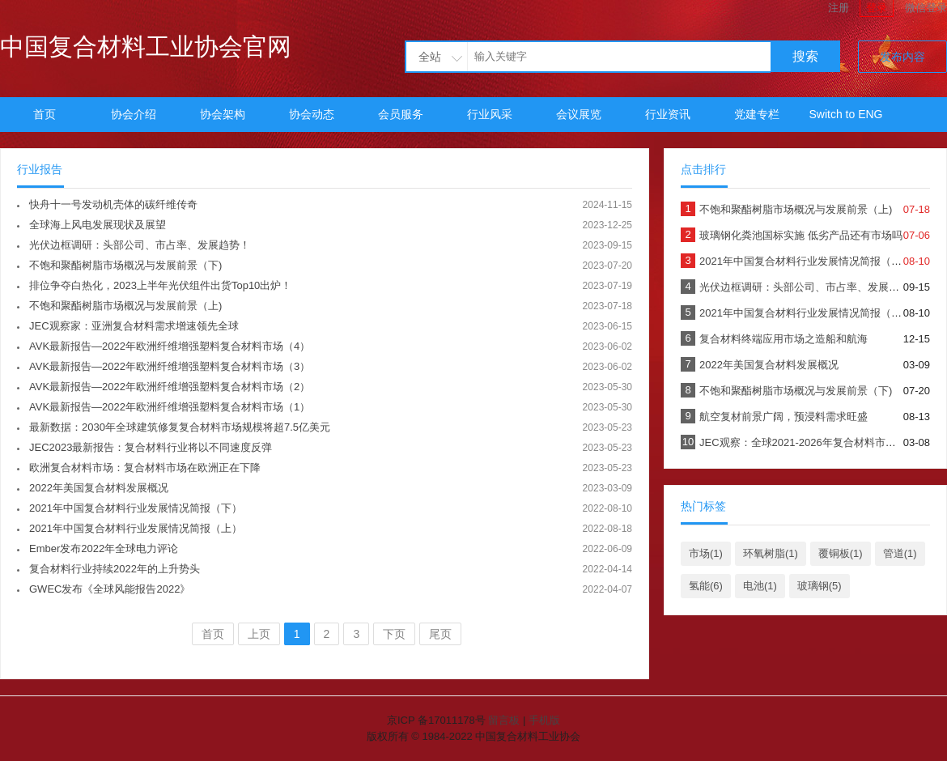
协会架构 (222, 114)
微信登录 (926, 8)
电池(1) (760, 586)
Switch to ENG (845, 114)
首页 (44, 114)
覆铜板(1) (840, 553)
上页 (259, 633)
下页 (394, 633)
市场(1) (706, 553)
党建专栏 (756, 114)
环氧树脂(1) (770, 553)
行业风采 (489, 114)
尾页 (440, 633)
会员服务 (400, 114)
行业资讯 (667, 114)
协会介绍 (133, 114)
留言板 (504, 720)
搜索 (805, 56)
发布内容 (902, 56)
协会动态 (311, 114)
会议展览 (578, 114)
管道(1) (900, 553)
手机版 (544, 720)
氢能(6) (706, 586)
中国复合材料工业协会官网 (145, 46)
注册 (838, 8)
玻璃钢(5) (819, 586)
